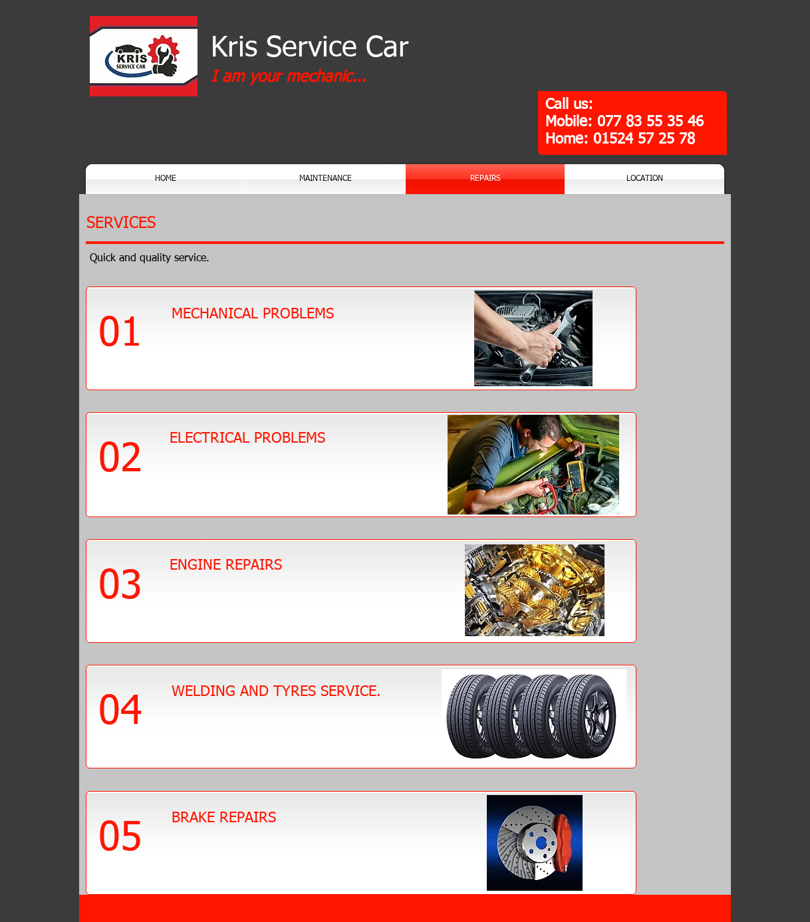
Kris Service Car (310, 48)
